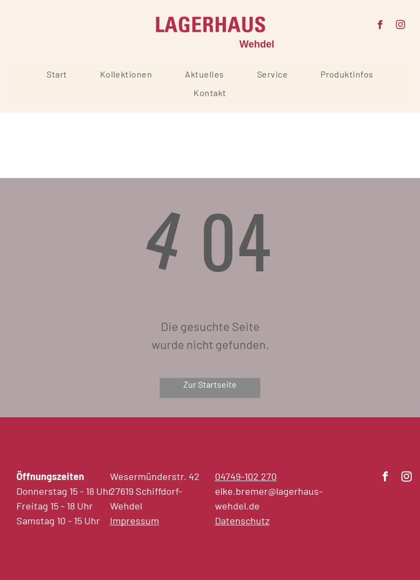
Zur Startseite (210, 384)
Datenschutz (242, 520)
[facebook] (380, 26)
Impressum (134, 520)
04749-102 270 (246, 476)
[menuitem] (56, 74)
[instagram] (400, 26)
